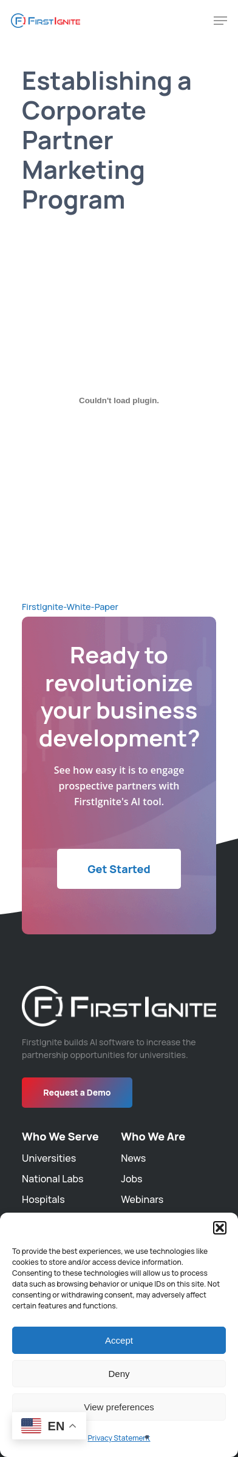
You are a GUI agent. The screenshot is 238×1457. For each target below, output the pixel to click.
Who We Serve (60, 1136)
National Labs (52, 1178)
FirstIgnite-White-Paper (70, 606)
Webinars (142, 1199)
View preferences (119, 1407)
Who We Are (153, 1136)
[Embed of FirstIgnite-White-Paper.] (119, 400)
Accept (119, 1340)
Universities (49, 1158)
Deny (118, 1373)
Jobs (131, 1178)
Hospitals (43, 1199)
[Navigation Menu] (220, 21)
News (133, 1158)
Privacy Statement (118, 1438)
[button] (220, 1228)
